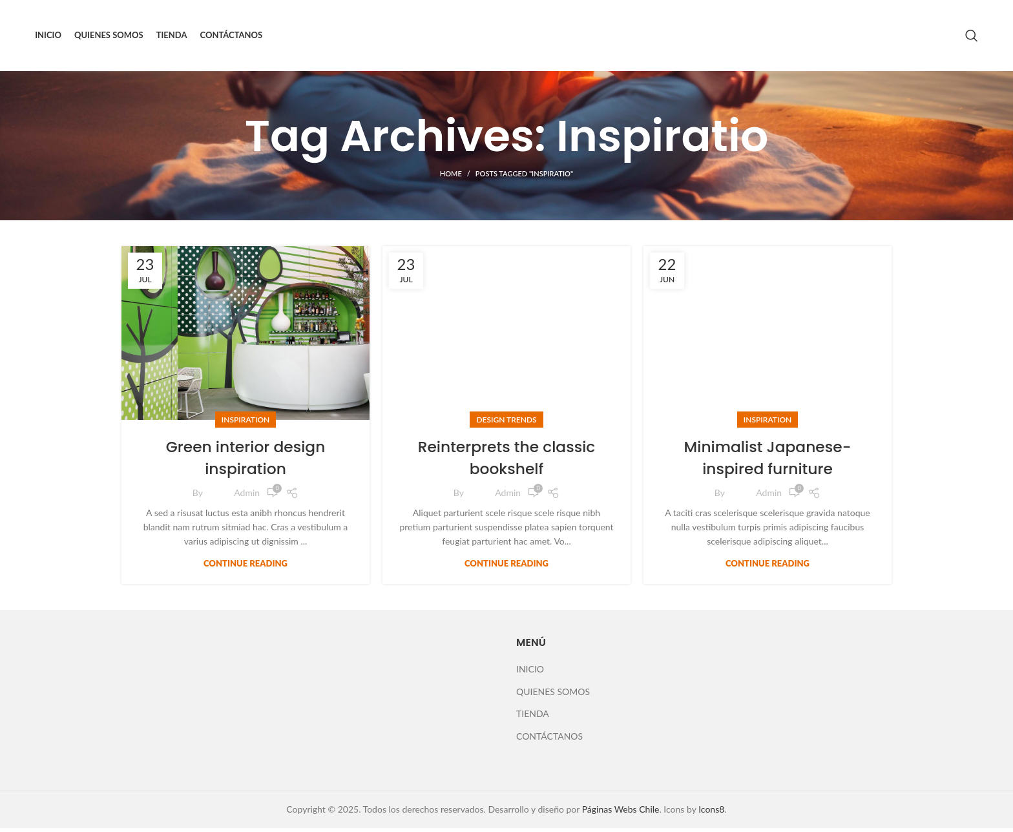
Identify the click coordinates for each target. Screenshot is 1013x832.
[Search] (972, 37)
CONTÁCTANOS (549, 739)
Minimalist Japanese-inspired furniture (767, 461)
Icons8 (711, 812)
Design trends (506, 423)
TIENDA (532, 717)
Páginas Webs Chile (621, 812)
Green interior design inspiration (245, 461)
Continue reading (245, 567)
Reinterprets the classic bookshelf (506, 461)
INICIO (530, 672)
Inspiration (246, 423)
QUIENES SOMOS (553, 695)
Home (451, 178)
